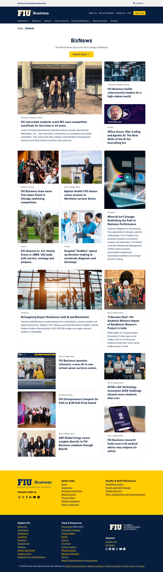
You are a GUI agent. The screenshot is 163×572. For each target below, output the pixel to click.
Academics (66, 487)
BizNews (29, 28)
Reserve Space (68, 550)
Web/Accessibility (113, 566)
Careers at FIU (24, 553)
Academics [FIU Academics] (23, 533)
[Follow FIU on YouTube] (121, 549)
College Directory (114, 491)
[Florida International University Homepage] (32, 3)
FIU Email (66, 543)
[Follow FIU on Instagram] (107, 549)
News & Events (68, 494)
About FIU (22, 526)
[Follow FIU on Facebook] (114, 549)
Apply (64, 484)
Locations (22, 537)
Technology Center (115, 484)
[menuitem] (23, 20)
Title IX (64, 557)
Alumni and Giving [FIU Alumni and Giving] (26, 550)
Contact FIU (111, 541)
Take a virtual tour (70, 504)
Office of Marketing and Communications (125, 494)
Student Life (23, 543)
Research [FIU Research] (22, 540)
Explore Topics (80, 54)
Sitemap (141, 566)
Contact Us (120, 13)
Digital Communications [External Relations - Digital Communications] (75, 566)
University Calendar (71, 530)
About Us (93, 13)
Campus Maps (68, 533)
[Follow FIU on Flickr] (124, 549)
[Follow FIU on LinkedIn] (110, 549)
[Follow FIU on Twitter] (117, 549)
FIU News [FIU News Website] (110, 545)
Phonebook (66, 526)
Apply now (139, 13)
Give (129, 13)
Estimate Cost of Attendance (31, 557)
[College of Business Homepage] (33, 13)
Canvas (65, 540)
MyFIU (64, 537)
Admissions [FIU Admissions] (23, 530)
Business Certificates (71, 491)
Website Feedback (70, 501)
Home (20, 28)
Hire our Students (106, 13)
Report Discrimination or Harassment (79, 560)
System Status (68, 547)
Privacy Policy (68, 497)
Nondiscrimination (70, 553)
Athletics (22, 547)
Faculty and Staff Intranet (118, 487)
